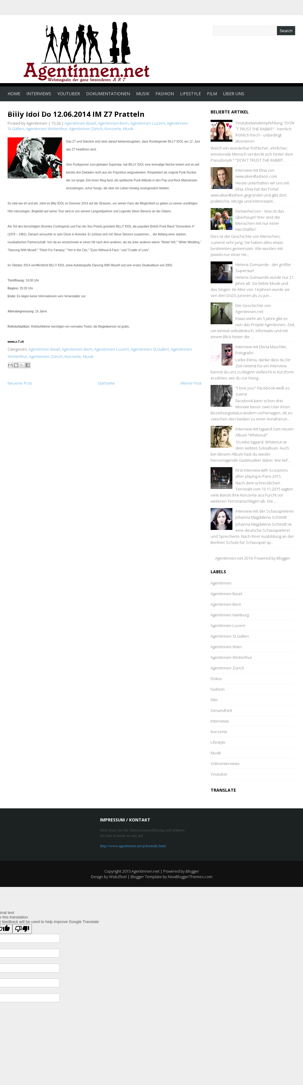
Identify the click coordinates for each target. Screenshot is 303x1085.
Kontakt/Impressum (31, 111)
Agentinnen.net (145, 871)
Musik (142, 93)
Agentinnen (221, 583)
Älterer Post (190, 383)
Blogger (283, 558)
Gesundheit (221, 710)
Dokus (216, 678)
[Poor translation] (22, 929)
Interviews (38, 93)
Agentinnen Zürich (86, 128)
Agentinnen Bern (113, 123)
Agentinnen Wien (226, 646)
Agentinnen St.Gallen (150, 349)
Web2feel (118, 876)
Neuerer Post (20, 383)
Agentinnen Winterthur (46, 128)
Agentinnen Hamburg (230, 615)
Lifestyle (190, 93)
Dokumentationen (108, 93)
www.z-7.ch (16, 341)
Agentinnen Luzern (147, 123)
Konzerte (113, 128)
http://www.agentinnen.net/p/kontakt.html (133, 846)
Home (14, 93)
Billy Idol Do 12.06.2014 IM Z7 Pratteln (76, 114)
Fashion (164, 93)
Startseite (106, 383)
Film (212, 93)
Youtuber (68, 93)
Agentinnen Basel (80, 123)
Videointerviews (225, 763)
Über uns (233, 93)
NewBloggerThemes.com (190, 876)
